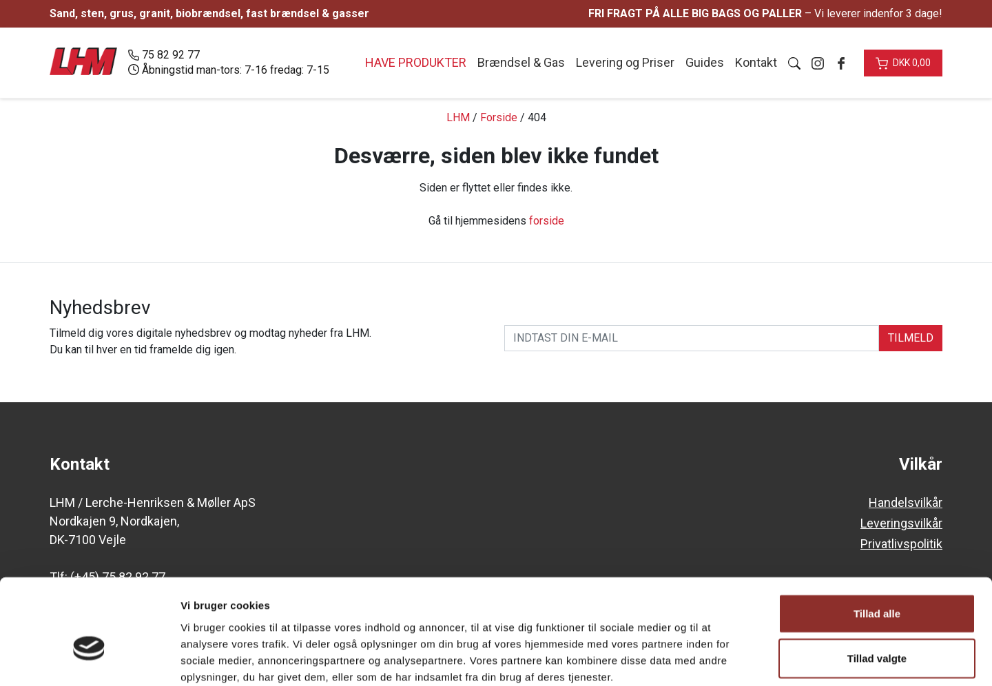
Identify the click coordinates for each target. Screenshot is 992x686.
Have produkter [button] (415, 62)
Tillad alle (877, 539)
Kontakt (756, 62)
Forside (498, 117)
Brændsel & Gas (521, 62)
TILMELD (910, 337)
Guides (704, 62)
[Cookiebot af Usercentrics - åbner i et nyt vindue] (89, 659)
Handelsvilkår (905, 502)
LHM (458, 117)
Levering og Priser (625, 62)
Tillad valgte (877, 585)
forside (546, 220)
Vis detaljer (716, 659)
